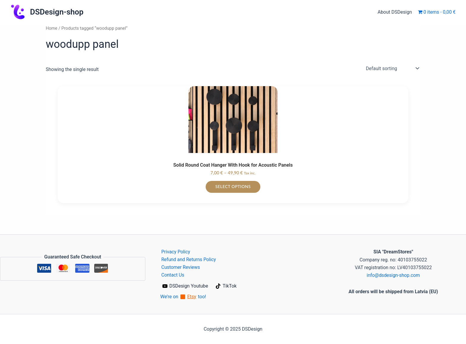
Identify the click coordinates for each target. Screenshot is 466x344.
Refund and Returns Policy (188, 259)
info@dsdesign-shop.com (393, 275)
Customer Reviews (179, 267)
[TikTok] (226, 286)
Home (52, 28)
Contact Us (172, 275)
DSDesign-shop (57, 11)
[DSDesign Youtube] (185, 286)
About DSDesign (396, 12)
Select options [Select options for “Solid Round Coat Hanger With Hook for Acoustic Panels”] (233, 186)
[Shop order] (391, 68)
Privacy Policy (175, 251)
